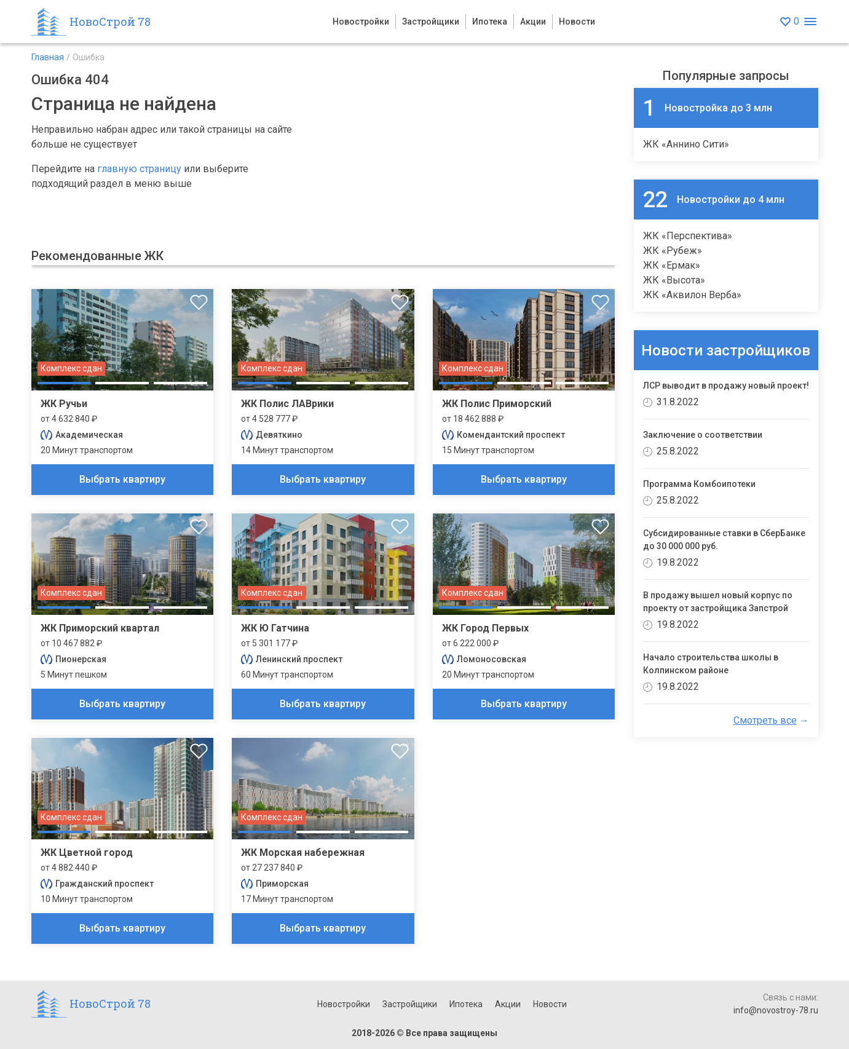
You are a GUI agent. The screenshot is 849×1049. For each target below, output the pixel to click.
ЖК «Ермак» (671, 265)
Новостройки (361, 21)
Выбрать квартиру (122, 479)
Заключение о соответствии (702, 435)
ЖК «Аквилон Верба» (692, 295)
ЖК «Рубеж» (672, 250)
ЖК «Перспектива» (687, 236)
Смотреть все (765, 720)
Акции (533, 21)
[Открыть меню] (810, 22)
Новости (577, 21)
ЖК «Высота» (674, 280)
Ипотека (489, 21)
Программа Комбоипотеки (699, 484)
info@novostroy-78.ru (775, 1010)
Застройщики (430, 21)
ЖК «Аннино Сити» (686, 144)
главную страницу (139, 169)
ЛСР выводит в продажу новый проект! (726, 385)
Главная (47, 57)
